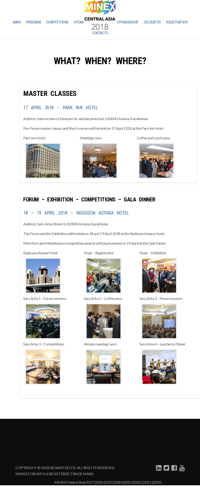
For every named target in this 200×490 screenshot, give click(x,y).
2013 (128, 482)
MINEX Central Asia (69, 482)
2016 (99, 482)
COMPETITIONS (57, 22)
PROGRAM (33, 22)
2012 (138, 482)
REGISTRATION (176, 22)
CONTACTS (100, 33)
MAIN (16, 22)
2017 (90, 482)
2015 (109, 482)
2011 (147, 482)
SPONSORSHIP (127, 22)
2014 (119, 482)
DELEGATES (152, 22)
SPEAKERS (81, 22)
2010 (157, 482)
